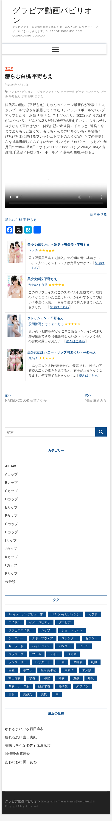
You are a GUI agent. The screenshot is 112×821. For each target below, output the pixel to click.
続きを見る (98, 214)
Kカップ (11, 557)
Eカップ (11, 507)
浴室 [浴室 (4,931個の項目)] (47, 678)
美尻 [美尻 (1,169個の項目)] (44, 694)
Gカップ (11, 524)
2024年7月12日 (16, 84)
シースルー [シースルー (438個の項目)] (15, 638)
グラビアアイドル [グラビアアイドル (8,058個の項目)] (20, 630)
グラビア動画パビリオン (52, 15)
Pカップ (11, 573)
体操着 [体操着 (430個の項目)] (77, 662)
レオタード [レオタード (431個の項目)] (42, 662)
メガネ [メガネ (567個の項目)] (71, 654)
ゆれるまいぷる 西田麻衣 (24, 729)
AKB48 (10, 466)
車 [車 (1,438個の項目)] (57, 694)
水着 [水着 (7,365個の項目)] (32, 678)
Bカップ (11, 482)
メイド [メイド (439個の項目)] (54, 654)
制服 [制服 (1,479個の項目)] (94, 662)
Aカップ (11, 474)
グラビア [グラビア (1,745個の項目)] (65, 622)
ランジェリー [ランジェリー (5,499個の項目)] (17, 662)
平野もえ (14, 96)
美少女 (39, 96)
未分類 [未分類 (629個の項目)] (86, 670)
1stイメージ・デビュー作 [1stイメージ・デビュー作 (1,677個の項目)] (25, 614)
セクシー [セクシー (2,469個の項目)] (91, 638)
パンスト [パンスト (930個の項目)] (65, 646)
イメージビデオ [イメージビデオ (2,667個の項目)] (39, 622)
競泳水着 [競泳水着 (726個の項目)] (44, 686)
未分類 (9, 68)
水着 (24, 96)
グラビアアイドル (48, 91)
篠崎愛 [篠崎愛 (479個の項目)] (63, 686)
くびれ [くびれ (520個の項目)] (93, 614)
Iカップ (11, 540)
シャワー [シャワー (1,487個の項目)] (47, 630)
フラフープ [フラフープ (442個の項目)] (15, 654)
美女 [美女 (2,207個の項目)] (11, 694)
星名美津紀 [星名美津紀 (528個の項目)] (48, 670)
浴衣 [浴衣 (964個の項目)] (61, 678)
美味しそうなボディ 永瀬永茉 (27, 745)
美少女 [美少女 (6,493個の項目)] (27, 694)
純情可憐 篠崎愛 (17, 753)
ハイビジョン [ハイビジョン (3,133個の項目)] (41, 646)
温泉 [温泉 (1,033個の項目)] (76, 678)
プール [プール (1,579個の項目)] (36, 654)
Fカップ (11, 515)
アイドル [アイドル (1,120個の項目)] (14, 622)
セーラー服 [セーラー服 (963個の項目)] (15, 646)
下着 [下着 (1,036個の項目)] (62, 662)
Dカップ (11, 499)
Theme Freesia (67, 801)
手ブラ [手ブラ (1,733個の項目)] (27, 670)
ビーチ (80, 91)
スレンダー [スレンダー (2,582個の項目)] (69, 638)
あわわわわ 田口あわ (21, 762)
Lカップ (11, 565)
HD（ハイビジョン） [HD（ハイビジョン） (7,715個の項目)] (65, 614)
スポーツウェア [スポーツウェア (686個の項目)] (42, 638)
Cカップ (11, 491)
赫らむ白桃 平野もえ (21, 219)
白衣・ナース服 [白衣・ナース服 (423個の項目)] (18, 686)
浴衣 (31, 96)
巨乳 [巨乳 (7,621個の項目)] (11, 670)
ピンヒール (92, 91)
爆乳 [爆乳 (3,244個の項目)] (91, 678)
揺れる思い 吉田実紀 (21, 737)
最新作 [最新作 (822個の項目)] (68, 670)
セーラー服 (68, 91)
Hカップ (11, 532)
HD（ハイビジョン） (22, 91)
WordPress (84, 801)
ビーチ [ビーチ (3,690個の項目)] (83, 646)
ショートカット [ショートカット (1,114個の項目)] (72, 630)
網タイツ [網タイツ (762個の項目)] (82, 686)
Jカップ (11, 548)
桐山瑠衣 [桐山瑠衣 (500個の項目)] (14, 678)
